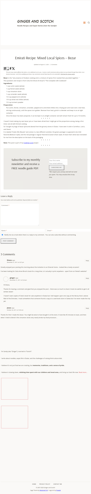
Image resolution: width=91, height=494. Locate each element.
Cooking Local (28, 143)
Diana (9, 260)
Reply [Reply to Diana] (87, 260)
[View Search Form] (88, 23)
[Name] (23, 230)
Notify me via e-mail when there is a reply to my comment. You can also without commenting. (38, 235)
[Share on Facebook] (10, 69)
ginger (12, 278)
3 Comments (54, 64)
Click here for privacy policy (68, 74)
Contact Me (57, 484)
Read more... (83, 372)
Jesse (9, 308)
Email (49, 231)
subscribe (57, 235)
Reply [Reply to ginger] (87, 278)
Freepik (58, 490)
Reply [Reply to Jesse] (87, 308)
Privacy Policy (44, 484)
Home (34, 484)
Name (4, 231)
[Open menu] (84, 23)
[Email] (69, 230)
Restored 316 (44, 490)
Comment (5, 205)
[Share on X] (13, 69)
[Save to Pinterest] (6, 68)
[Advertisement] (45, 445)
